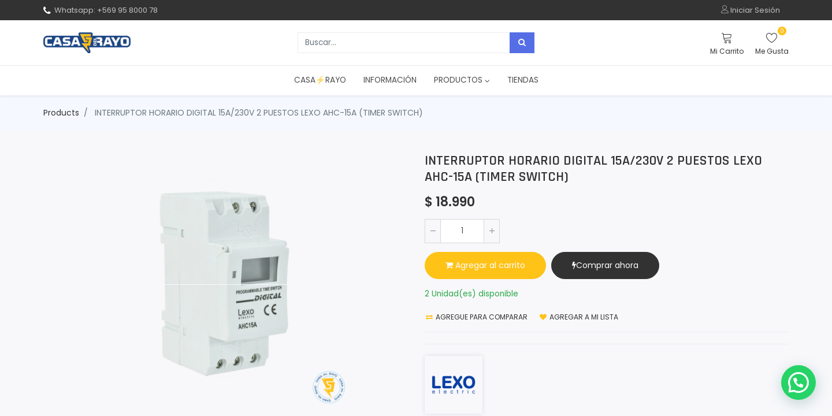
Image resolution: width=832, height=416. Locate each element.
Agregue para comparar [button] (477, 317)
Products (61, 112)
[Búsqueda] (522, 42)
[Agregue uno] (491, 231)
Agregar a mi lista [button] (579, 317)
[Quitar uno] (432, 231)
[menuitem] (320, 80)
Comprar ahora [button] (605, 265)
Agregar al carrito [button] (485, 265)
